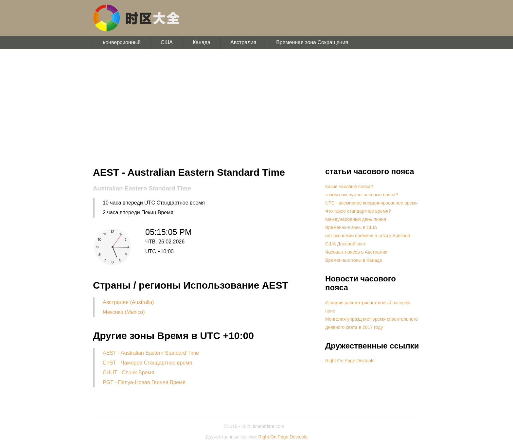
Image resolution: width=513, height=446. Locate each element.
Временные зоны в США (351, 227)
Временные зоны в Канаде (353, 260)
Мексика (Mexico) (124, 312)
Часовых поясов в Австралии (356, 252)
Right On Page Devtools (349, 360)
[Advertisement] (256, 108)
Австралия (243, 42)
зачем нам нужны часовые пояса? (361, 194)
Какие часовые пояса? (349, 186)
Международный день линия (355, 219)
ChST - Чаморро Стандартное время (147, 363)
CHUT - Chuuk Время (128, 372)
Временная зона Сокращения (312, 42)
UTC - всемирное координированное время (371, 202)
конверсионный (122, 42)
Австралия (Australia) (128, 302)
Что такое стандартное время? (358, 211)
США (167, 42)
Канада (201, 42)
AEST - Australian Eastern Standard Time (151, 353)
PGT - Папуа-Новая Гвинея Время (144, 382)
